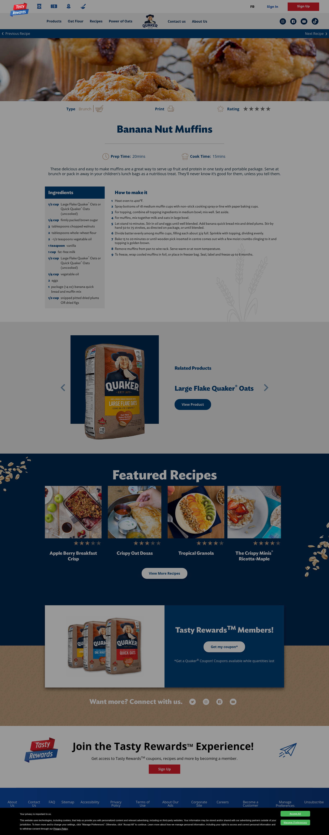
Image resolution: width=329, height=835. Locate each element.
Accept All (295, 813)
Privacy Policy (61, 828)
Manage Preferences (295, 822)
